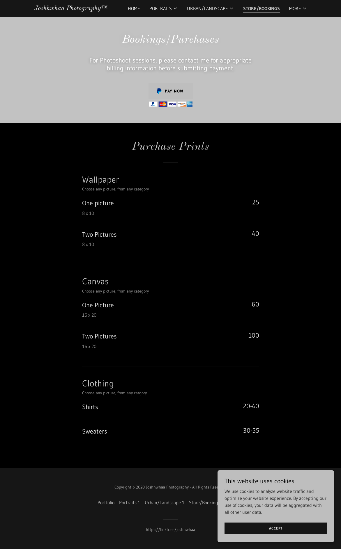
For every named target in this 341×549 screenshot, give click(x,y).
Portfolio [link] (106, 502)
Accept (275, 528)
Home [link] (134, 8)
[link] (70, 8)
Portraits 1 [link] (129, 502)
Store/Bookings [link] (261, 8)
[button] (163, 8)
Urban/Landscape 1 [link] (164, 502)
